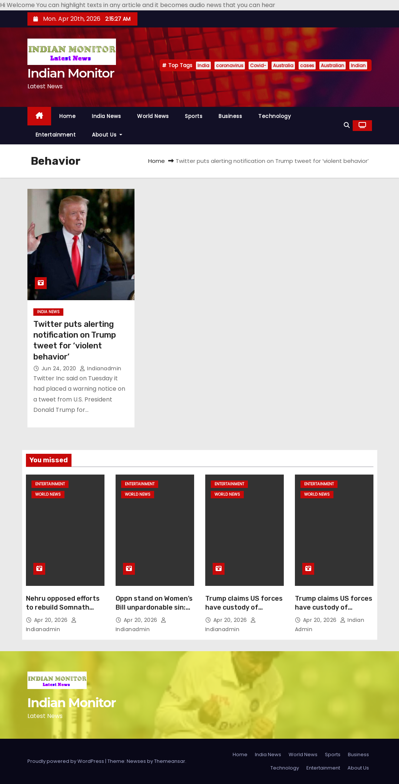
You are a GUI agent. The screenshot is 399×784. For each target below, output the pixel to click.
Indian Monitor (70, 73)
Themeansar (169, 761)
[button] (347, 125)
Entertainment (56, 134)
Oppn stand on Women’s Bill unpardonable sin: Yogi (154, 607)
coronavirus (229, 65)
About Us (107, 134)
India (203, 65)
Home (67, 116)
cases (307, 65)
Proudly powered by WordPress (66, 761)
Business (230, 116)
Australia (283, 65)
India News (106, 116)
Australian (332, 65)
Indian (358, 65)
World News (153, 116)
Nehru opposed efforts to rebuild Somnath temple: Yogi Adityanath (65, 607)
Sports (193, 116)
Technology (274, 116)
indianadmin (101, 368)
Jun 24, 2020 (59, 368)
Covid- (258, 65)
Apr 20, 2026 (52, 620)
